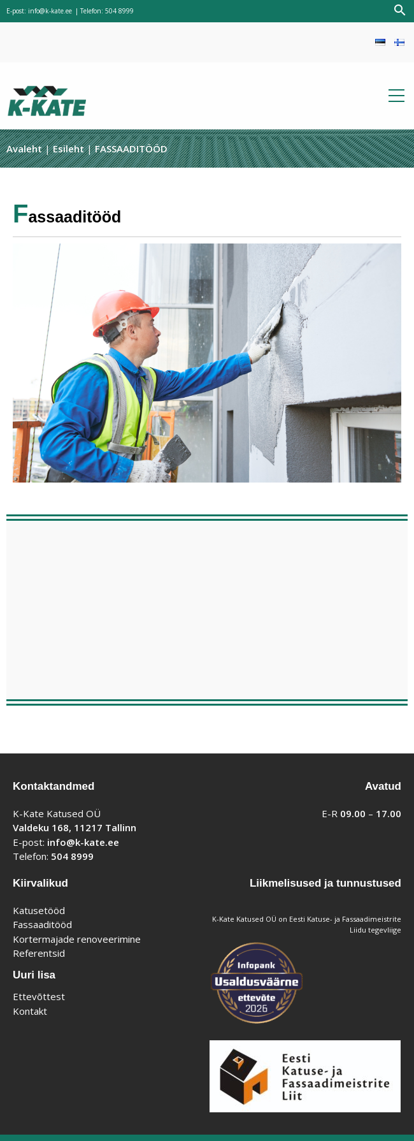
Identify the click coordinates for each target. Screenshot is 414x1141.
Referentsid (39, 953)
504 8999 (119, 10)
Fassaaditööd (42, 924)
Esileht (68, 148)
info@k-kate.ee (50, 10)
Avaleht (24, 148)
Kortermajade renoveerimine (77, 939)
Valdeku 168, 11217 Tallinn (74, 827)
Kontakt (30, 1011)
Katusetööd (39, 910)
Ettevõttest (39, 996)
